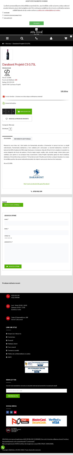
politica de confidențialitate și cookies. (49, 10)
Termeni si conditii (13, 350)
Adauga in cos (23, 111)
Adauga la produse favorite (17, 119)
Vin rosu (8, 43)
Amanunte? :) (8, 242)
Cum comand (12, 347)
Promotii (10, 340)
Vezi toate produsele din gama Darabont (36, 184)
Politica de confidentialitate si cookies (19, 354)
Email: (6, 228)
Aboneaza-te (13, 396)
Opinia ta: (7, 235)
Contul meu (11, 337)
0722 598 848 (15, 297)
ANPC (10, 357)
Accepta (36, 23)
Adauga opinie (12, 266)
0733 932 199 (15, 295)
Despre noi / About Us (14, 333)
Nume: (6, 219)
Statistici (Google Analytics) (11, 15)
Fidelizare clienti (12, 344)
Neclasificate (7, 18)
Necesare (5, 12)
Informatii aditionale (22, 139)
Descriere (7, 138)
